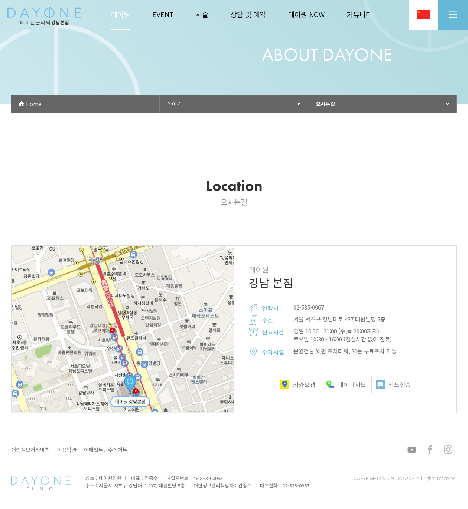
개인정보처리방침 (30, 449)
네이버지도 (345, 384)
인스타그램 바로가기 (447, 449)
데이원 (120, 14)
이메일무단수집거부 (105, 449)
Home (33, 104)
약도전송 (393, 384)
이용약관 (67, 449)
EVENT (162, 14)
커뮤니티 (359, 14)
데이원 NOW (306, 14)
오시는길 (325, 104)
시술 (202, 14)
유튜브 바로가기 (413, 449)
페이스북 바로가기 (429, 449)
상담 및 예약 (248, 14)
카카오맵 (297, 384)
